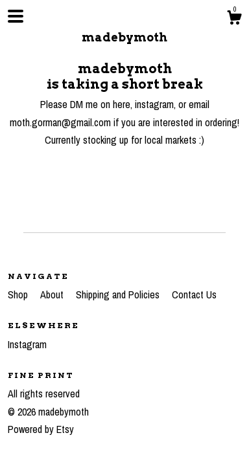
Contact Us (194, 294)
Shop (19, 294)
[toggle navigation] (15, 16)
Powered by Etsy (41, 429)
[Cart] (234, 19)
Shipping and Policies (119, 294)
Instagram (27, 344)
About (53, 294)
